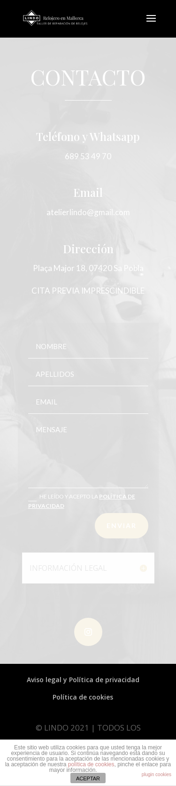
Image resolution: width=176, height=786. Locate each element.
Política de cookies (83, 697)
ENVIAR (122, 525)
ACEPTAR (88, 778)
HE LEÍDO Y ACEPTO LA (81, 501)
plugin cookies (156, 774)
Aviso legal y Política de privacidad (83, 679)
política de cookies (91, 764)
